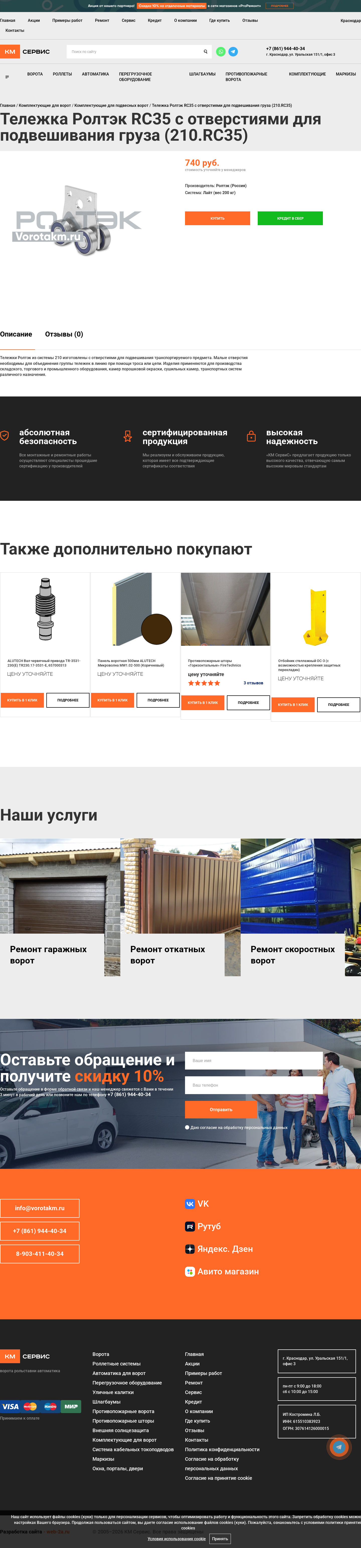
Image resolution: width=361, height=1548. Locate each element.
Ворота (35, 74)
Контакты (15, 30)
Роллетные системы (117, 1364)
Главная (7, 20)
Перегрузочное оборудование (135, 77)
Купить (218, 218)
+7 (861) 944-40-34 (285, 48)
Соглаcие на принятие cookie (218, 1478)
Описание (16, 334)
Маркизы (346, 74)
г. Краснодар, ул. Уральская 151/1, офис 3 (300, 54)
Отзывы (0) (64, 334)
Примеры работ (67, 20)
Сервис (128, 20)
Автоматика (95, 74)
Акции (34, 20)
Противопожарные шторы (123, 1421)
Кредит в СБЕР (290, 218)
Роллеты (62, 74)
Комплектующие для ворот (125, 1440)
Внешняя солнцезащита (121, 1430)
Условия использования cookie (177, 1538)
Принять (220, 1538)
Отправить (221, 1109)
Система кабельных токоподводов (133, 1449)
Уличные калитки (113, 1392)
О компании (185, 20)
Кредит (155, 20)
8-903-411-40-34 (40, 1253)
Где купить (219, 20)
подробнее (67, 700)
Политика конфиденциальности (222, 1449)
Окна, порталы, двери (118, 1468)
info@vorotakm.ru (39, 1208)
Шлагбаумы (202, 74)
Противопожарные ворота (246, 77)
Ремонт (102, 20)
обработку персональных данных (256, 1127)
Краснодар (351, 20)
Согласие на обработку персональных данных (212, 1464)
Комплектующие (307, 74)
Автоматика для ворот (119, 1373)
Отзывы (250, 20)
